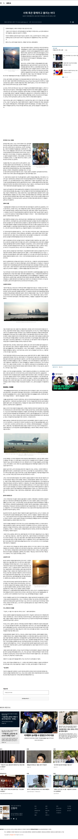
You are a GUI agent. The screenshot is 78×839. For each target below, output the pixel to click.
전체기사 (47, 815)
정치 (35, 806)
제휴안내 (19, 829)
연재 (57, 806)
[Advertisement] (13, 123)
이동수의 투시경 (58, 50)
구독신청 (69, 808)
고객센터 (24, 829)
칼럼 (35, 815)
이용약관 (28, 829)
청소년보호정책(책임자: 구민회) (44, 829)
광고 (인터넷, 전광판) (13, 829)
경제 (46, 806)
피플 (46, 812)
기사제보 (69, 806)
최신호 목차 (58, 808)
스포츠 (36, 812)
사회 (35, 808)
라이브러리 (58, 810)
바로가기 (72, 374)
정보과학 (47, 810)
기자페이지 (58, 812)
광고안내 (69, 810)
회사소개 (6, 829)
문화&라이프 (37, 810)
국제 (46, 808)
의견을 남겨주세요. (8, 692)
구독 (66, 50)
